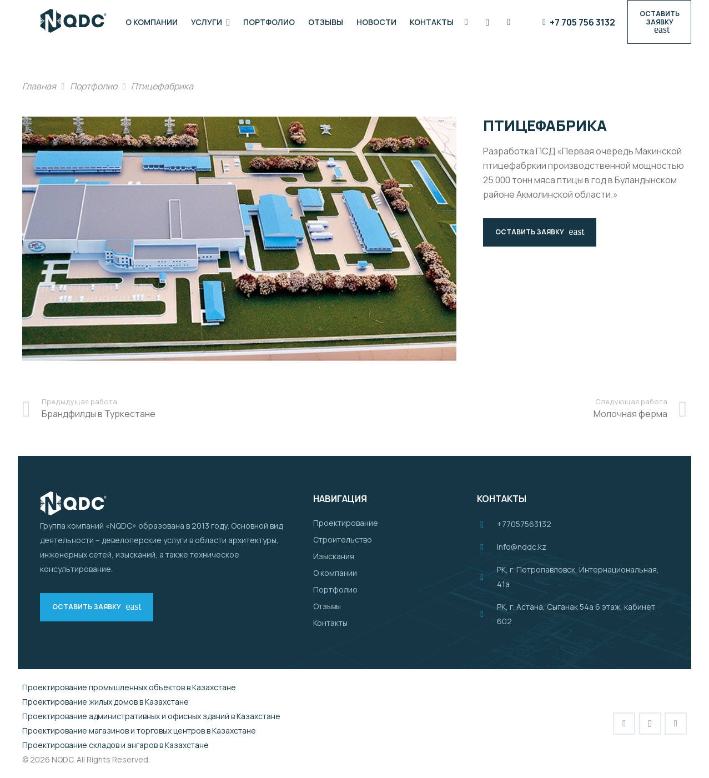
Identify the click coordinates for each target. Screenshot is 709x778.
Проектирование (345, 523)
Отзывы (327, 606)
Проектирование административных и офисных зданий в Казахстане (151, 716)
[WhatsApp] (509, 22)
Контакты (330, 623)
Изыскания (333, 556)
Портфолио (335, 589)
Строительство (342, 539)
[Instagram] (487, 22)
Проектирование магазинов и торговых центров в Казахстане (139, 730)
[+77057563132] (487, 524)
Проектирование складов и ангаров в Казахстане (115, 745)
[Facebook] (466, 22)
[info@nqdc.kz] (487, 547)
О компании (335, 573)
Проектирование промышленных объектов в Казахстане (129, 687)
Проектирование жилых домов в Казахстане (105, 701)
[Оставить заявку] (659, 22)
